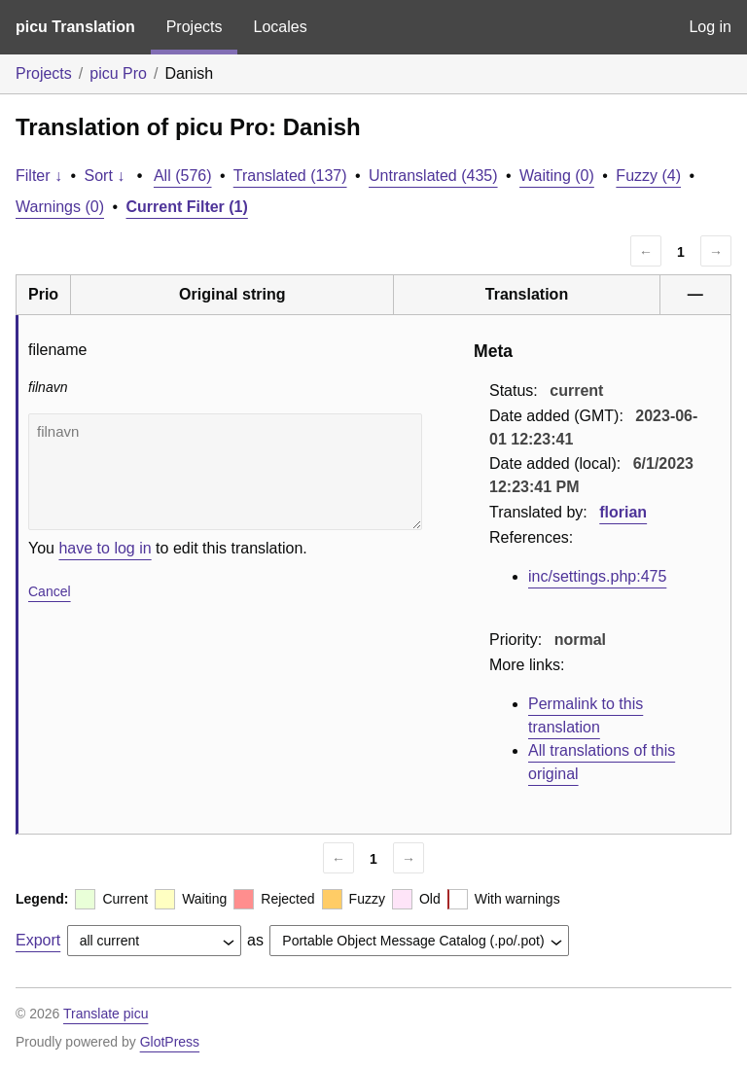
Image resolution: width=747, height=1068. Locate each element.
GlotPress (169, 1042)
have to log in (104, 548)
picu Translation (75, 26)
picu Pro (118, 73)
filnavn (225, 471)
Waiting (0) (556, 175)
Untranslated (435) (433, 175)
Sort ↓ (105, 175)
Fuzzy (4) (648, 175)
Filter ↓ (39, 175)
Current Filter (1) (187, 206)
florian (623, 512)
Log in (710, 26)
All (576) (183, 175)
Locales (279, 26)
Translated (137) (290, 175)
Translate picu (105, 1013)
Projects (194, 26)
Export (38, 940)
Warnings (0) (60, 206)
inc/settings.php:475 (597, 576)
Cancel (49, 591)
